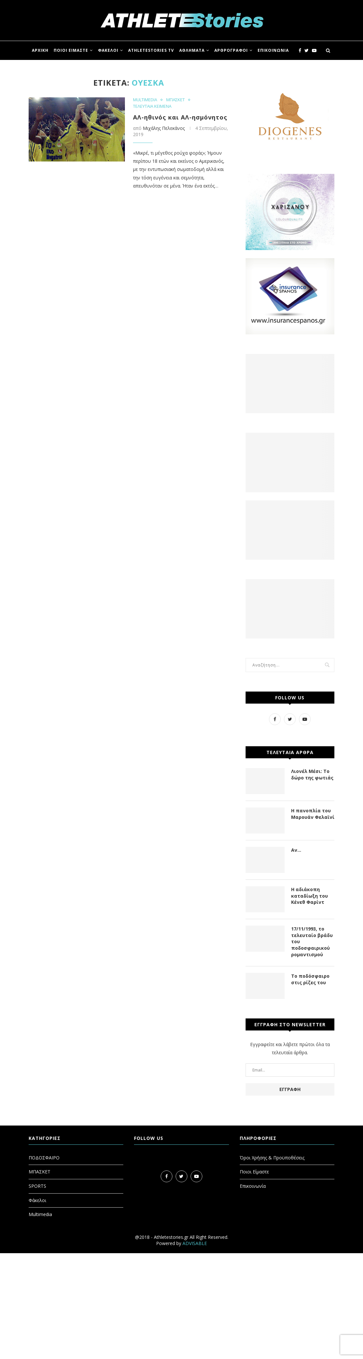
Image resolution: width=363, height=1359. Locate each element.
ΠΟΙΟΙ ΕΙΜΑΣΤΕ (71, 50)
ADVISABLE (194, 1243)
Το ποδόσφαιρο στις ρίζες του (310, 979)
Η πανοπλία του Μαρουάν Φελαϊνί (312, 813)
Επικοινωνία (253, 1186)
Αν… (296, 850)
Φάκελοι (37, 1200)
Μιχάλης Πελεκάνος (164, 128)
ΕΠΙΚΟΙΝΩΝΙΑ (273, 50)
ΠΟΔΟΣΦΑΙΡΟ (44, 1158)
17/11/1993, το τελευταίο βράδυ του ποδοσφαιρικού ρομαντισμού (312, 941)
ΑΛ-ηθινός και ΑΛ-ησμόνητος (180, 117)
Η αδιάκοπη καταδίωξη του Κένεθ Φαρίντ (309, 895)
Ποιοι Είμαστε (254, 1172)
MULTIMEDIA (145, 100)
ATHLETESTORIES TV (151, 50)
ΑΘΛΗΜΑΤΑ (192, 50)
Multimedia (40, 1214)
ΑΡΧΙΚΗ (40, 50)
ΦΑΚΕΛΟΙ (108, 50)
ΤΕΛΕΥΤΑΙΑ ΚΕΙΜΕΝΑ (152, 106)
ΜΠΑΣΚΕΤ (175, 100)
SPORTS (37, 1186)
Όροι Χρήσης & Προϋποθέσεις (272, 1158)
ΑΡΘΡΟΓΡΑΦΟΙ (231, 50)
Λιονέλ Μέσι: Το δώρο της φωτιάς (312, 774)
